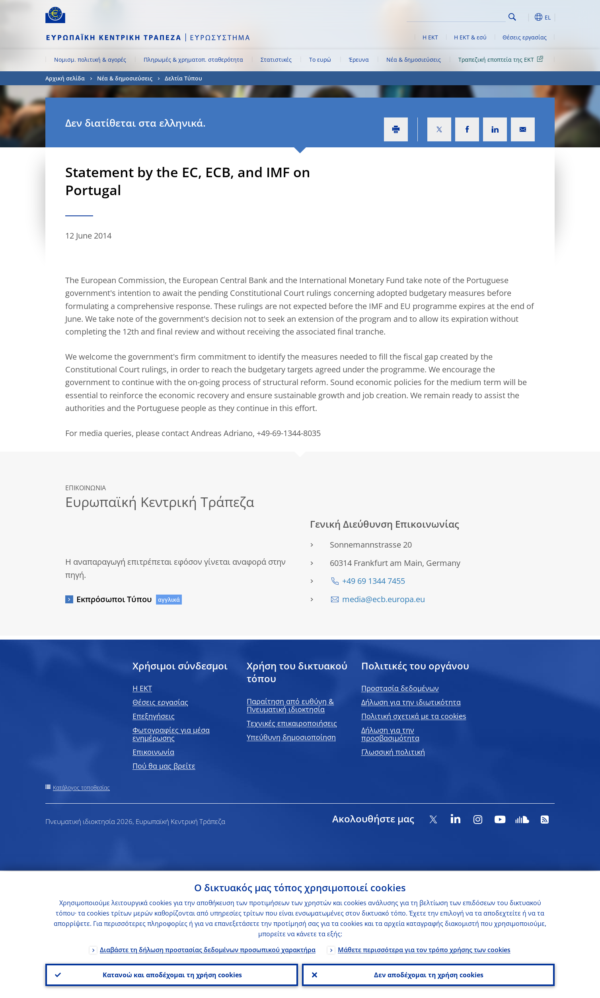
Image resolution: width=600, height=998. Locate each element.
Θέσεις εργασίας (525, 37)
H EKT (142, 688)
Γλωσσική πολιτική (393, 752)
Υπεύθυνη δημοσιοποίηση (291, 737)
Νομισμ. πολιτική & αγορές (90, 59)
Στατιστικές (276, 59)
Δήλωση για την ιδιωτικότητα (411, 702)
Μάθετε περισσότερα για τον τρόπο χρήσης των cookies (424, 949)
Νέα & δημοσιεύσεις (413, 59)
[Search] (466, 16)
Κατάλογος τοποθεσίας (81, 787)
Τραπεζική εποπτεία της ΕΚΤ (502, 59)
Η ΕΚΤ (430, 37)
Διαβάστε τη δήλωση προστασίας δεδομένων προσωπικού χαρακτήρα (208, 949)
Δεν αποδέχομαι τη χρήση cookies (428, 974)
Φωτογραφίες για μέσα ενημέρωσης (171, 734)
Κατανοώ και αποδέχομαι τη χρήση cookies (172, 974)
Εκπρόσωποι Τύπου (114, 599)
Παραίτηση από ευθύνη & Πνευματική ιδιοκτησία (290, 705)
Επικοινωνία (153, 752)
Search (512, 17)
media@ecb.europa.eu (383, 599)
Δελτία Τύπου (183, 78)
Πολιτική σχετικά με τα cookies (413, 716)
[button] (527, 17)
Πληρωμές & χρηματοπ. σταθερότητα (193, 59)
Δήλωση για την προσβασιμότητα (390, 734)
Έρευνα (359, 59)
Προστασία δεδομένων (400, 688)
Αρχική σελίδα (65, 78)
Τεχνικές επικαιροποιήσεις (292, 723)
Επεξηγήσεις (153, 716)
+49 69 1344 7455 (373, 580)
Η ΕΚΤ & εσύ (470, 37)
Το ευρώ (320, 59)
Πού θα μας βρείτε (163, 766)
